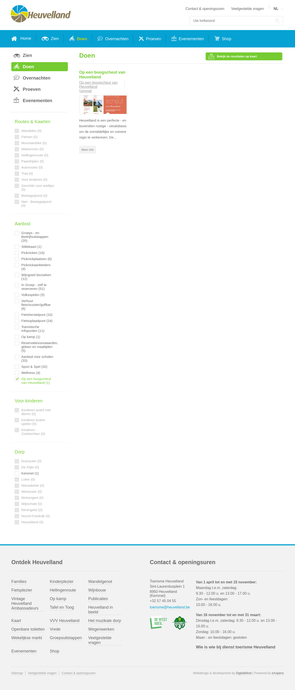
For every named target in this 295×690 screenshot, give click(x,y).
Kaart (16, 620)
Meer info (87, 149)
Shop (226, 39)
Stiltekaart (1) (31, 247)
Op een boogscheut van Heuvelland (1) (36, 381)
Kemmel (85, 90)
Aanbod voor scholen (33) (37, 358)
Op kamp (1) (30, 337)
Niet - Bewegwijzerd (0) (36, 203)
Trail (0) (27, 173)
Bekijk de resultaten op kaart (264, 54)
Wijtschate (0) (31, 504)
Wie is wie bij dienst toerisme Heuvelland (235, 647)
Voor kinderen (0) (34, 179)
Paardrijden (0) (32, 161)
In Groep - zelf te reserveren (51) (34, 287)
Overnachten (116, 39)
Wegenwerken (101, 629)
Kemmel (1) (30, 473)
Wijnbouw (97, 590)
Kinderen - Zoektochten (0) (33, 432)
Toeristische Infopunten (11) (32, 329)
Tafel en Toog (62, 607)
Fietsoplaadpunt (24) (36, 321)
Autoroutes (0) (32, 167)
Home (25, 38)
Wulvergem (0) (32, 498)
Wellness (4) (30, 373)
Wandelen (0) (31, 131)
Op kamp (58, 598)
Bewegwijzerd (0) (34, 195)
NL (276, 9)
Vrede (55, 629)
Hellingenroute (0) (34, 155)
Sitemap (17, 673)
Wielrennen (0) (32, 149)
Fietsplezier (21, 590)
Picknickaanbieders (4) (35, 267)
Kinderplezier (62, 581)
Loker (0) (28, 479)
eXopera (278, 673)
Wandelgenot (100, 581)
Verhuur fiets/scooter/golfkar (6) (36, 304)
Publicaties (98, 598)
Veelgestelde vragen (247, 9)
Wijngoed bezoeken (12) (36, 277)
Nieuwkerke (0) (32, 485)
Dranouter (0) (31, 461)
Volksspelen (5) (33, 295)
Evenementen (191, 39)
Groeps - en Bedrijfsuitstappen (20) (34, 236)
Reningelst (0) (31, 510)
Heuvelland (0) (32, 522)
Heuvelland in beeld (100, 609)
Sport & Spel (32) (34, 366)
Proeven (153, 39)
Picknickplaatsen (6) (36, 259)
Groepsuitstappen (66, 638)
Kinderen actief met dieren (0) (35, 412)
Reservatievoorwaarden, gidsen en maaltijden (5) (38, 346)
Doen (81, 39)
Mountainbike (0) (34, 143)
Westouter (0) (31, 491)
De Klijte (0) (30, 467)
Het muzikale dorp (104, 620)
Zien (54, 38)
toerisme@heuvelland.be (170, 607)
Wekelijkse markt (26, 638)
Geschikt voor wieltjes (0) (37, 187)
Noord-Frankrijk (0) (35, 516)
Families (18, 581)
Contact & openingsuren (205, 9)
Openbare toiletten (28, 629)
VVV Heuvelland (64, 620)
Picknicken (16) (33, 253)
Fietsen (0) (29, 137)
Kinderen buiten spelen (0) (33, 422)
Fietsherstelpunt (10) (36, 315)
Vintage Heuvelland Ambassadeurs (24, 603)
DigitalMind (244, 673)
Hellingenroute (63, 590)
